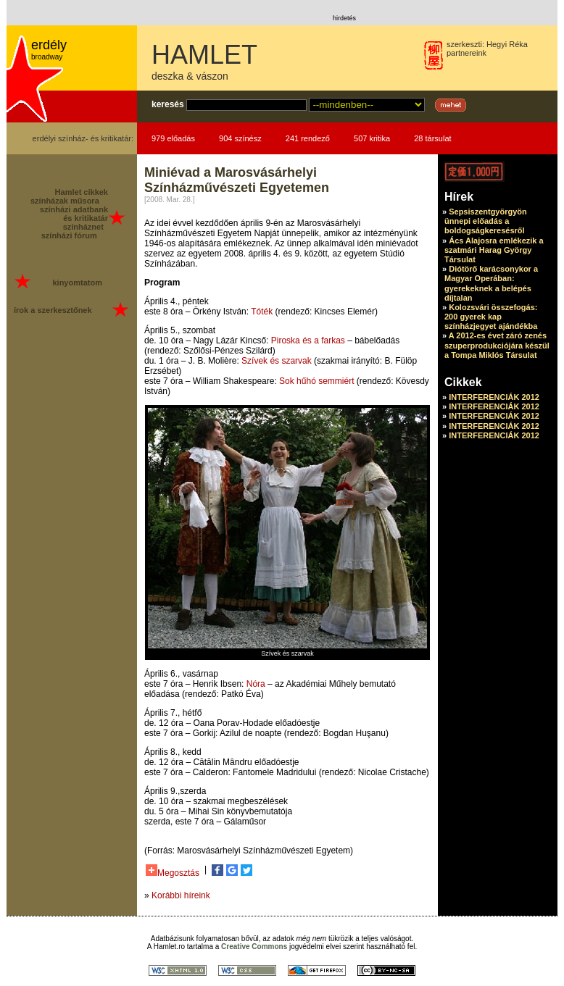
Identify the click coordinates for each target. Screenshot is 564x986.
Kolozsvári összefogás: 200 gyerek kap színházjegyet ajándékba (490, 316)
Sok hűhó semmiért (316, 381)
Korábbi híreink (181, 895)
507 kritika (372, 138)
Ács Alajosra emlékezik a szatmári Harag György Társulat (494, 250)
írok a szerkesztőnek (53, 310)
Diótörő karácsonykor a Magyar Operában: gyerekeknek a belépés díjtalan (491, 283)
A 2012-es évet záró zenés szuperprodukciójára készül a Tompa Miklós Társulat (497, 345)
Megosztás (172, 871)
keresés (168, 104)
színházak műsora (64, 200)
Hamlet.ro (169, 947)
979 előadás (173, 138)
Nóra (255, 684)
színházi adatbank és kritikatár (74, 213)
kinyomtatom (76, 282)
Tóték (262, 311)
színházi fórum (69, 235)
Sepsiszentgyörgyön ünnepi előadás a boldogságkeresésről (485, 221)
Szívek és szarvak (276, 361)
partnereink (466, 53)
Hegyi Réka (507, 44)
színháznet (83, 226)
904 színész (240, 138)
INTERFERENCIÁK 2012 (494, 397)
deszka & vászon (190, 76)
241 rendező (308, 138)
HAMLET (204, 55)
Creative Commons (254, 947)
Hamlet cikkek (81, 192)
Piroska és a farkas (308, 340)
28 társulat (432, 138)
